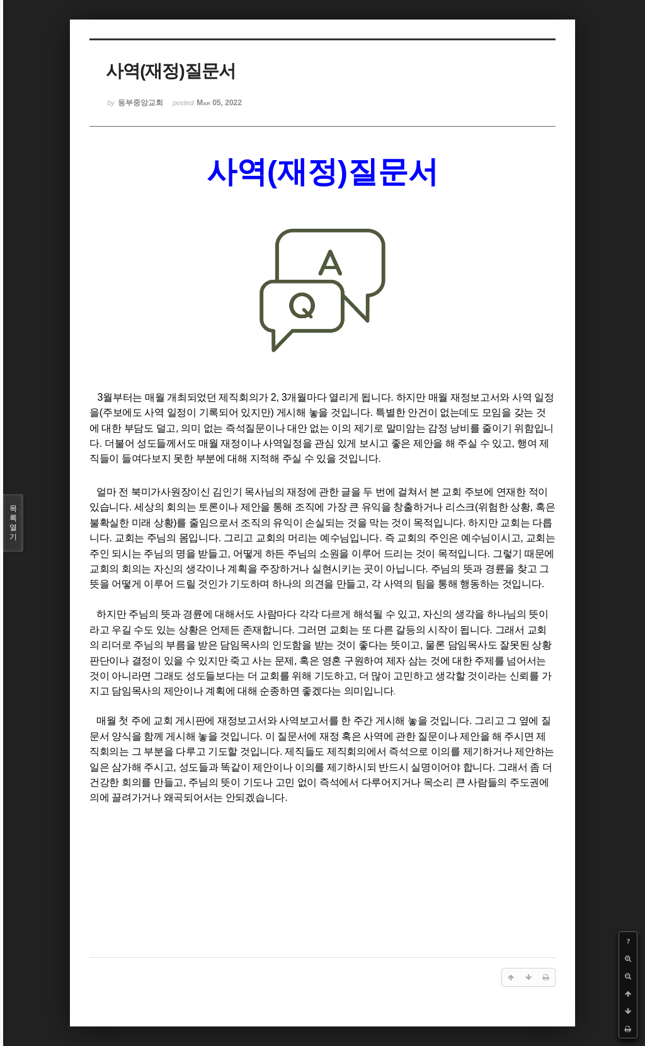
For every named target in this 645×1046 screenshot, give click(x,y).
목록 (13, 523)
